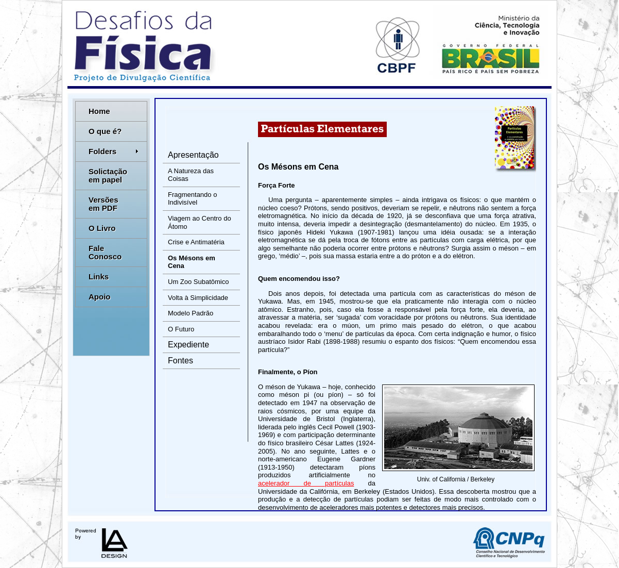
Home (99, 111)
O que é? (105, 131)
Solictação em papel (108, 175)
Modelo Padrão (190, 313)
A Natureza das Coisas (191, 175)
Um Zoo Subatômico (198, 282)
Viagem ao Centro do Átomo (199, 222)
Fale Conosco (105, 252)
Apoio (100, 296)
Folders (114, 151)
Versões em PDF (103, 203)
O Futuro (181, 329)
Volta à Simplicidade (198, 298)
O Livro (102, 228)
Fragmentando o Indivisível (192, 199)
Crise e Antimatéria (196, 242)
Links (99, 276)
